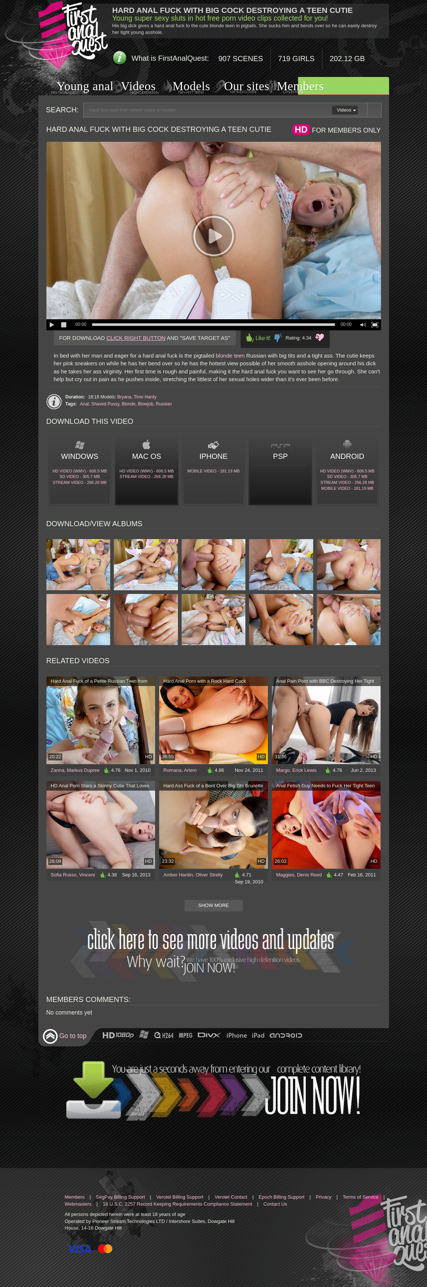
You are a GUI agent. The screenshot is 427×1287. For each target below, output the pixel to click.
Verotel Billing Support (179, 1197)
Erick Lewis (305, 770)
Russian (164, 404)
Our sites (237, 86)
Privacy (324, 1197)
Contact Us (275, 1204)
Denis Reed (309, 875)
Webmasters (78, 1204)
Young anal (76, 87)
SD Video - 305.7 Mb (80, 476)
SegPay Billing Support (120, 1197)
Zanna (57, 770)
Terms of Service (360, 1197)
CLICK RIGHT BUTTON (135, 338)
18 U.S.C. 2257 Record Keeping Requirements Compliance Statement (177, 1204)
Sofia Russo (64, 875)
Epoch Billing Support (281, 1197)
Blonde (128, 404)
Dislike (278, 338)
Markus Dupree (83, 770)
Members (291, 86)
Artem (190, 770)
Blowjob (145, 404)
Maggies (285, 875)
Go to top (65, 1036)
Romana (173, 770)
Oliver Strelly (209, 875)
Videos (131, 87)
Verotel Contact (231, 1197)
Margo (283, 770)
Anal (84, 404)
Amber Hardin (178, 875)
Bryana (124, 397)
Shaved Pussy (105, 404)
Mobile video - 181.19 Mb (214, 471)
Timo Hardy (145, 397)
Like (258, 338)
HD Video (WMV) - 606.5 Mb (80, 471)
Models (182, 87)
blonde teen (230, 355)
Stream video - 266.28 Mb (79, 482)
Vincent (87, 875)
